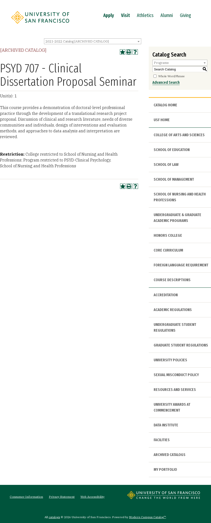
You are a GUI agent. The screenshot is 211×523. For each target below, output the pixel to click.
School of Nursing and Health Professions (180, 197)
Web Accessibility (92, 496)
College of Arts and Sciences (179, 135)
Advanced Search (166, 82)
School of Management (174, 179)
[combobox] (92, 41)
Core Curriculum (168, 250)
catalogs (54, 517)
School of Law (166, 164)
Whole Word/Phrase (171, 76)
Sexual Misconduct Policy (176, 374)
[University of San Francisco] (40, 25)
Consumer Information (26, 496)
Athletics (145, 15)
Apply (108, 15)
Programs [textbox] (161, 63)
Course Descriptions (172, 280)
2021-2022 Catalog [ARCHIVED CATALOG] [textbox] (77, 41)
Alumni (166, 15)
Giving (185, 15)
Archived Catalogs (169, 454)
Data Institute (166, 425)
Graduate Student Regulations (181, 345)
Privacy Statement (62, 496)
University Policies (170, 360)
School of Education (172, 149)
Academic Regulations (173, 309)
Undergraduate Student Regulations (175, 327)
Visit (125, 15)
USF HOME (162, 120)
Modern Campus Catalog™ (147, 517)
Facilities (162, 440)
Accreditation (166, 295)
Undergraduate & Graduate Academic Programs (177, 217)
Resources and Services (175, 389)
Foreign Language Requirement (181, 265)
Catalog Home (165, 105)
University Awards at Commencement (172, 407)
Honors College (168, 235)
